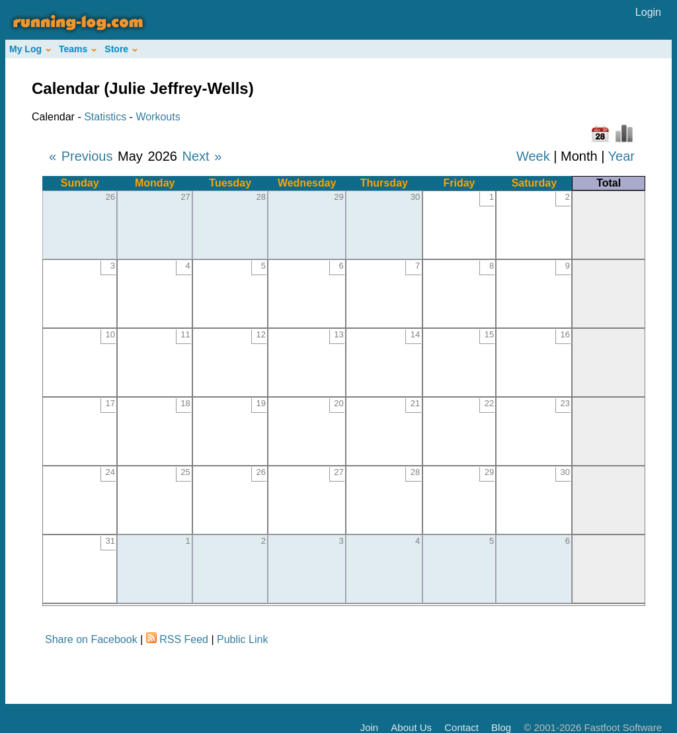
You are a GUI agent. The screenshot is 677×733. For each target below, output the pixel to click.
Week (533, 156)
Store (121, 49)
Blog (501, 727)
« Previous (81, 156)
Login (648, 12)
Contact (461, 727)
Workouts (158, 116)
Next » (201, 156)
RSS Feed (183, 639)
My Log (30, 49)
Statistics (105, 116)
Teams (78, 49)
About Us (411, 727)
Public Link (242, 639)
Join (369, 727)
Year (621, 156)
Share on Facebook (91, 639)
